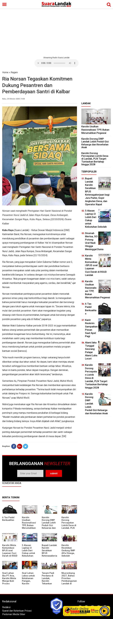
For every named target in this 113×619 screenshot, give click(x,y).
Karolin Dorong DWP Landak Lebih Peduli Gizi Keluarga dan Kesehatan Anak (49, 525)
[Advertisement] (56, 32)
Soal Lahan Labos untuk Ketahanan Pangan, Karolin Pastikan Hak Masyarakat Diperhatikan (29, 582)
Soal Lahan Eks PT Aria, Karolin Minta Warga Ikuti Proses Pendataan (9, 580)
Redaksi (6, 607)
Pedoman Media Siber (13, 614)
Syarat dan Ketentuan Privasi (17, 610)
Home (5, 72)
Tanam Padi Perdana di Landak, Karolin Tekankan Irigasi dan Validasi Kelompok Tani (49, 582)
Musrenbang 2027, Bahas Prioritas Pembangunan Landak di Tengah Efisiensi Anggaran (69, 582)
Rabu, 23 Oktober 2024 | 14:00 (13, 99)
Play (104, 611)
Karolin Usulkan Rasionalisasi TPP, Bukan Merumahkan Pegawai (29, 524)
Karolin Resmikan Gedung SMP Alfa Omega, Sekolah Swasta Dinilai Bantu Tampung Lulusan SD (69, 556)
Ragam (14, 72)
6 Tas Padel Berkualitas (8, 518)
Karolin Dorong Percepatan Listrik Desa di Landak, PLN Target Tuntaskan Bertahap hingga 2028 (69, 528)
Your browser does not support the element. (56, 63)
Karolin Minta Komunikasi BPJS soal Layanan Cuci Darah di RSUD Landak (9, 552)
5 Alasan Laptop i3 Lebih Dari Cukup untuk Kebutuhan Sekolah (28, 552)
